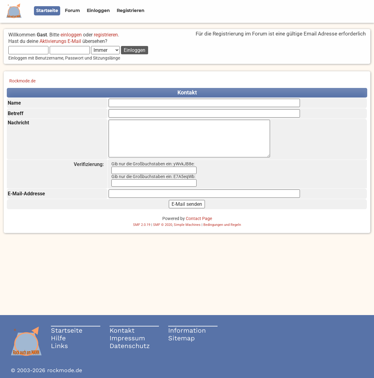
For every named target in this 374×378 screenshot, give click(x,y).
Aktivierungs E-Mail (60, 41)
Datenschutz (130, 346)
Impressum (127, 338)
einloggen (71, 35)
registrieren (106, 35)
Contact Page (199, 218)
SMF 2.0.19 (141, 225)
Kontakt (122, 330)
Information (187, 330)
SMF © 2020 (162, 225)
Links (59, 346)
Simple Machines (187, 225)
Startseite (66, 330)
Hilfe (58, 338)
